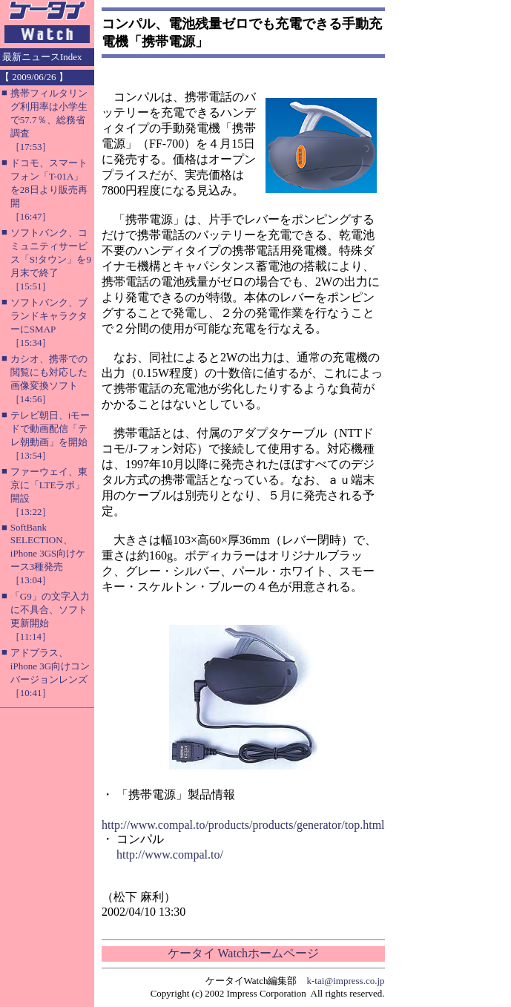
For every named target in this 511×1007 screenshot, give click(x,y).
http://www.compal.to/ (169, 854)
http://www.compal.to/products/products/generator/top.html (243, 825)
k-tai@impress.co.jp (345, 980)
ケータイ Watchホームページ (243, 953)
